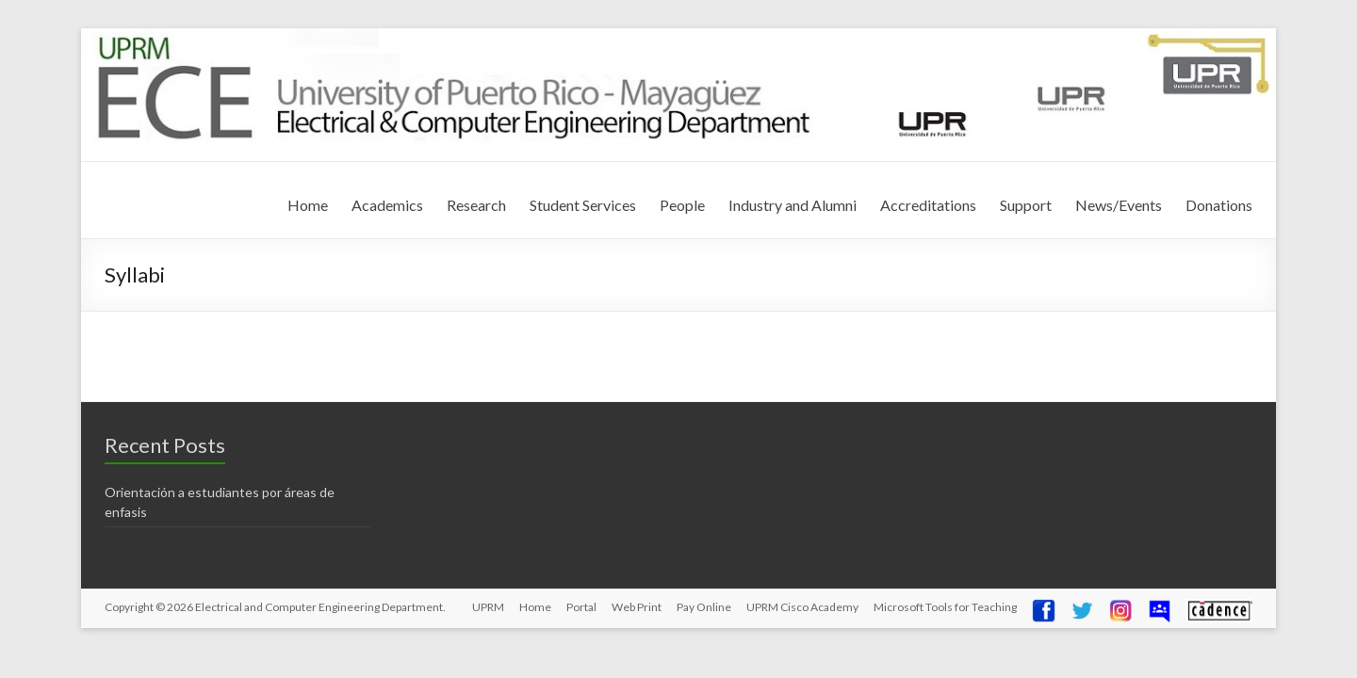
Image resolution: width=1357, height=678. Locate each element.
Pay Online (704, 607)
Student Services (583, 205)
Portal (581, 607)
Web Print (637, 607)
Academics (387, 205)
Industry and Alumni (792, 205)
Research (476, 205)
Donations (1218, 205)
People (682, 205)
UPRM (488, 607)
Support (1026, 205)
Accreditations (928, 205)
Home (307, 205)
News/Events (1118, 205)
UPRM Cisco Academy (802, 607)
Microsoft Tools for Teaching (945, 607)
